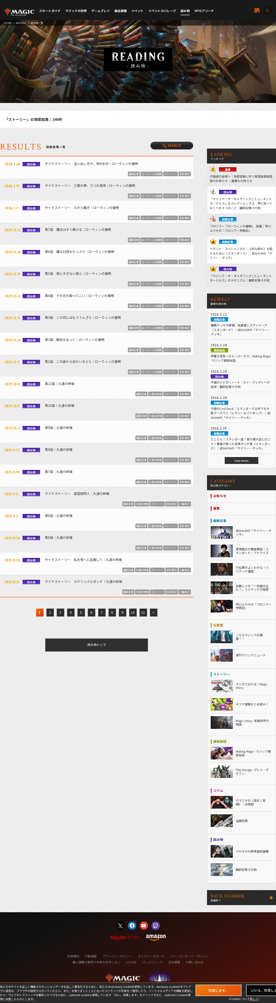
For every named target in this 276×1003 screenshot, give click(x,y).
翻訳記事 (134, 174)
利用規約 (73, 956)
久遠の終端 (155, 394)
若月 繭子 (184, 174)
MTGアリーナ (204, 11)
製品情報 (121, 11)
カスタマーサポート (151, 956)
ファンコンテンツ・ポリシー (189, 956)
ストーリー (170, 174)
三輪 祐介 (184, 504)
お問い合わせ (195, 962)
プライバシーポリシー (117, 956)
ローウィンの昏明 (151, 174)
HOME (8, 23)
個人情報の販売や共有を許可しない (96, 962)
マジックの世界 (76, 11)
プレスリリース (152, 962)
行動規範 (91, 956)
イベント (137, 11)
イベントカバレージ (162, 11)
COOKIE (131, 962)
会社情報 (174, 962)
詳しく (254, 999)
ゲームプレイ (100, 11)
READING (21, 23)
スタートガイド (50, 11)
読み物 (185, 11)
